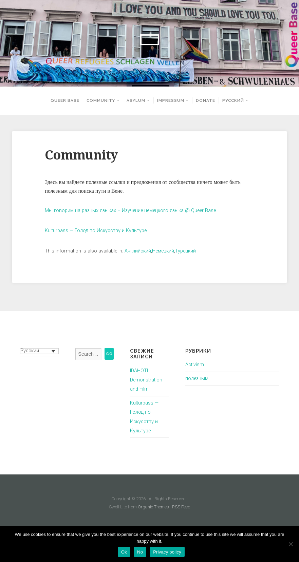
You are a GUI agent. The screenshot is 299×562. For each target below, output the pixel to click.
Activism (194, 365)
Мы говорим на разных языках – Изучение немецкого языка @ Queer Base (130, 210)
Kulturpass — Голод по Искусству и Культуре (96, 230)
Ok (124, 552)
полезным (196, 378)
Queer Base (65, 100)
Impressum (170, 100)
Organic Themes (153, 506)
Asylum (136, 100)
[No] (290, 544)
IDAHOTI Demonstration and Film (146, 380)
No (140, 552)
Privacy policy (167, 552)
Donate (205, 100)
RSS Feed (181, 506)
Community (101, 100)
